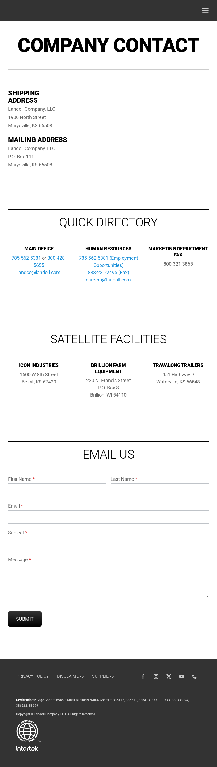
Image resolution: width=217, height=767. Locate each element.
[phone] (194, 676)
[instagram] (156, 676)
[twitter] (168, 676)
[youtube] (181, 676)
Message (19, 559)
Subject (17, 532)
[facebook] (143, 676)
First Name (21, 479)
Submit (25, 619)
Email (15, 506)
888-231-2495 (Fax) (108, 272)
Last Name (124, 479)
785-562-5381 (26, 258)
